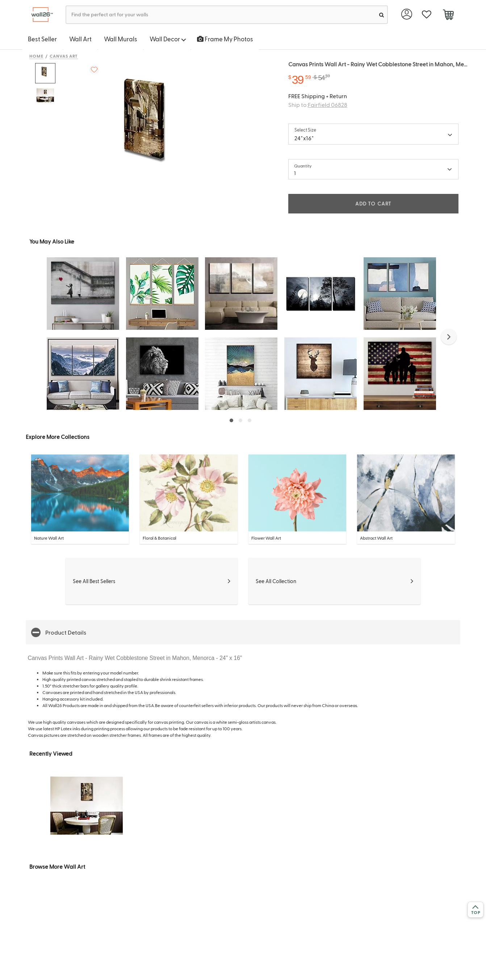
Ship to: (317, 104)
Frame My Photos (225, 38)
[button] (449, 337)
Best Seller (42, 38)
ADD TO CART (373, 203)
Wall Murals (120, 38)
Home (36, 55)
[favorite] (426, 14)
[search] (381, 14)
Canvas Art (64, 55)
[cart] (448, 15)
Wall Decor (168, 38)
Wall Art (80, 38)
